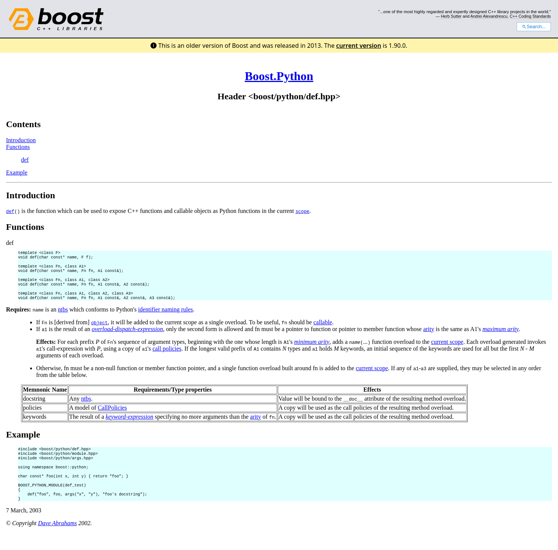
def (25, 159)
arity (428, 337)
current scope (447, 350)
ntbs (63, 318)
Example (16, 172)
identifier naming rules (165, 318)
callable (322, 330)
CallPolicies (112, 416)
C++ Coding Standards (530, 16)
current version (358, 45)
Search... (534, 26)
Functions (18, 147)
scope (302, 211)
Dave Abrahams (57, 540)
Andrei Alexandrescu (489, 16)
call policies (166, 357)
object (99, 331)
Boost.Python (279, 76)
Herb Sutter (451, 16)
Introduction (21, 140)
